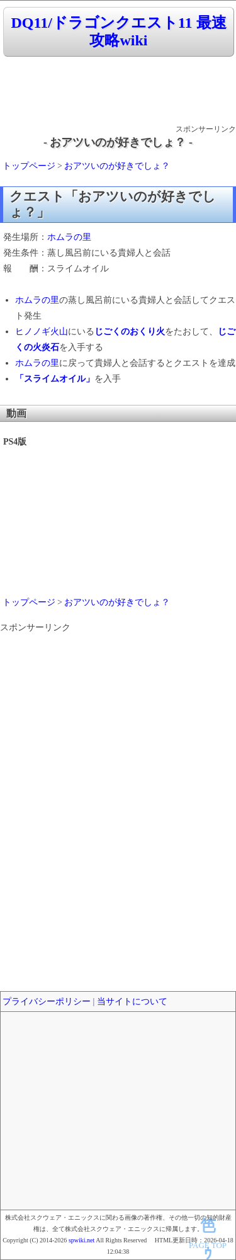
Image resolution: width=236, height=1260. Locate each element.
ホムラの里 (69, 237)
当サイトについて (132, 1001)
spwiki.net (81, 1240)
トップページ (29, 166)
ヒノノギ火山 (41, 331)
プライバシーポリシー (47, 1001)
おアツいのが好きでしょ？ (117, 166)
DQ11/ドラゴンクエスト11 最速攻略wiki (118, 31)
